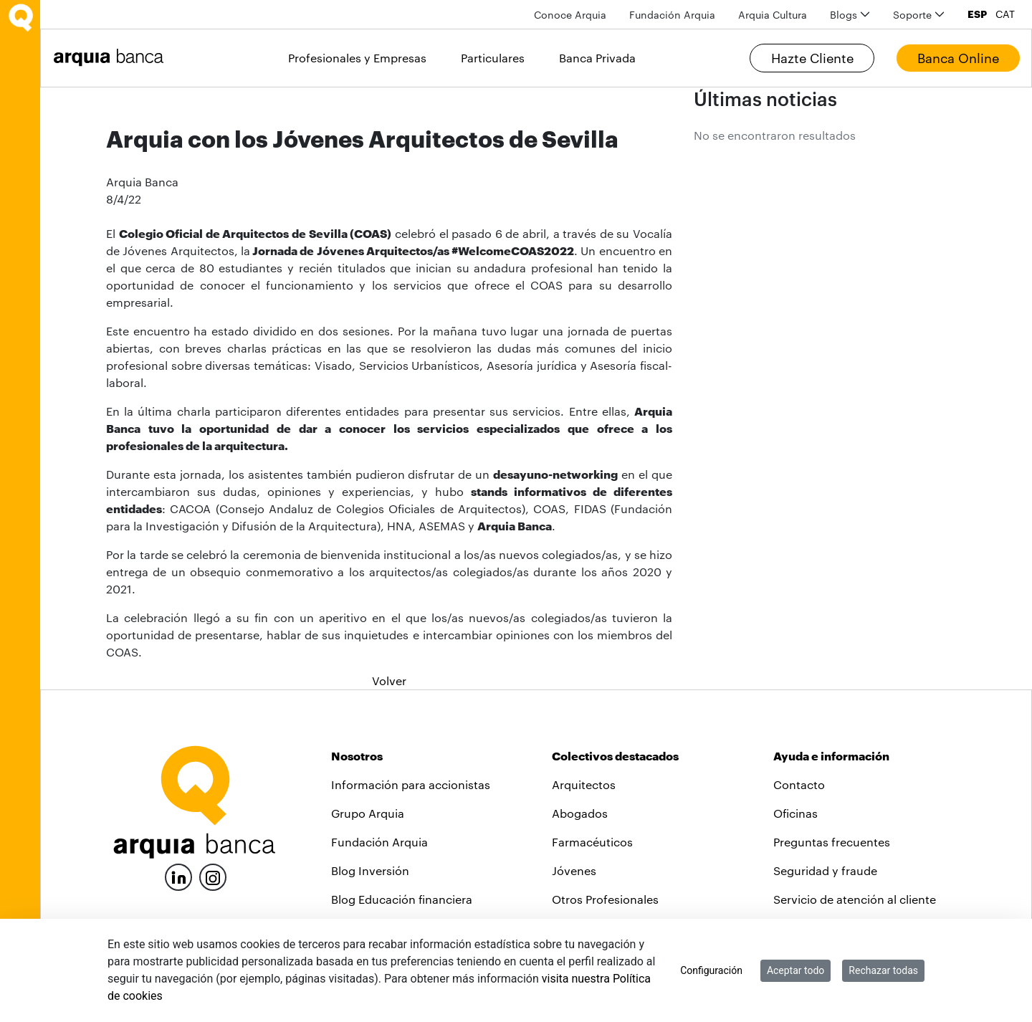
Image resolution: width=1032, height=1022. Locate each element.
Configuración (711, 970)
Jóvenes (574, 870)
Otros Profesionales (605, 899)
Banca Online (958, 58)
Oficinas (795, 813)
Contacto (799, 784)
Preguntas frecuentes (831, 842)
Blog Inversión (370, 870)
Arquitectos (584, 784)
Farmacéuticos (592, 842)
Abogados (580, 813)
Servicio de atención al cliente (854, 899)
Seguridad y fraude (825, 870)
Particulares (493, 58)
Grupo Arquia (367, 813)
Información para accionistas (410, 784)
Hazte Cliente (812, 58)
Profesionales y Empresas (357, 58)
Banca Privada (597, 58)
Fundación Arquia (379, 842)
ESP (977, 14)
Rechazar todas (883, 970)
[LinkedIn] (178, 875)
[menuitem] (570, 14)
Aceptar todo (795, 970)
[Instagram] (212, 876)
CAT (1005, 14)
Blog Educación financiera (401, 899)
